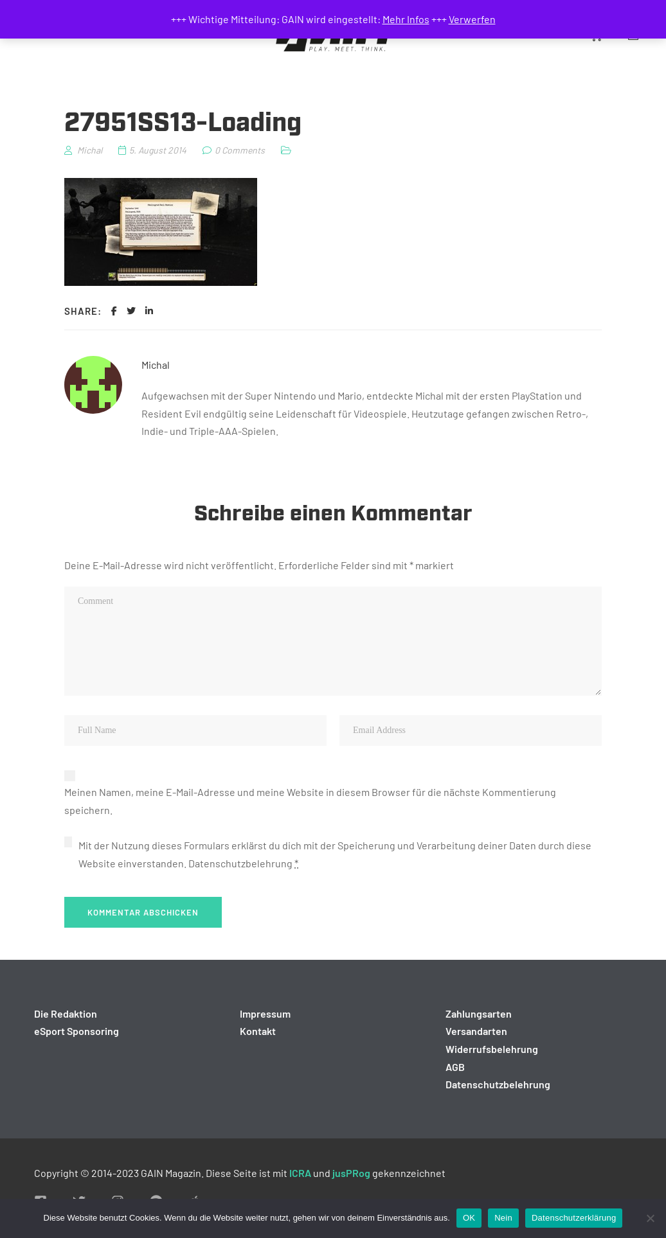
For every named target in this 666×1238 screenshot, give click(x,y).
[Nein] (650, 1218)
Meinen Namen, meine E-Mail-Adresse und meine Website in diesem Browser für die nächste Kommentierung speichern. (310, 801)
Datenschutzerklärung (574, 1218)
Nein (503, 1218)
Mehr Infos (405, 19)
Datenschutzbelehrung (240, 863)
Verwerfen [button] (472, 19)
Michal (155, 364)
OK (469, 1218)
